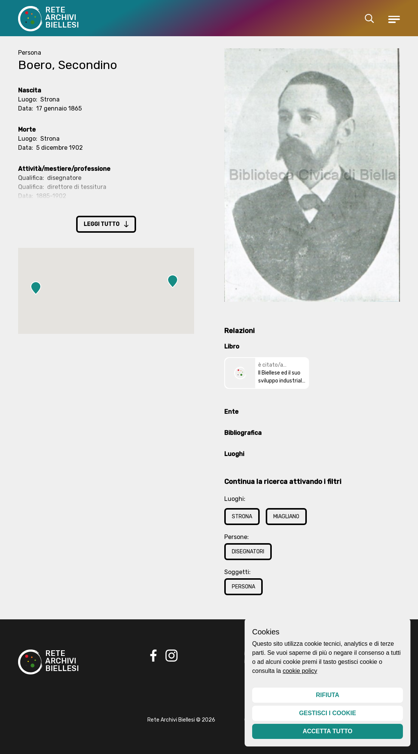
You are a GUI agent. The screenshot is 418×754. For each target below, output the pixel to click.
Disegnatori (248, 551)
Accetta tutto (327, 731)
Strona (242, 516)
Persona (243, 587)
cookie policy (300, 671)
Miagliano (286, 516)
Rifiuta (327, 695)
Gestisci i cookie (327, 713)
